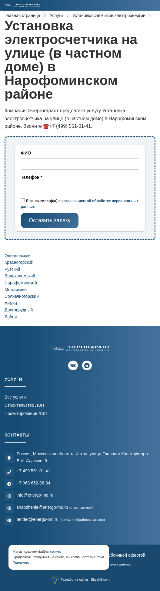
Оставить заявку (50, 220)
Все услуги (15, 397)
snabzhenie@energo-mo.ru (55, 507)
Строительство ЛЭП (24, 405)
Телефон (31, 177)
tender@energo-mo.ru (61, 519)
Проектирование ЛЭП (26, 413)
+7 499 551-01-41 (33, 470)
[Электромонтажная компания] (22, 5)
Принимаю (21, 562)
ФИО (26, 153)
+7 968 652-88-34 (33, 483)
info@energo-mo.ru (35, 495)
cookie (55, 551)
